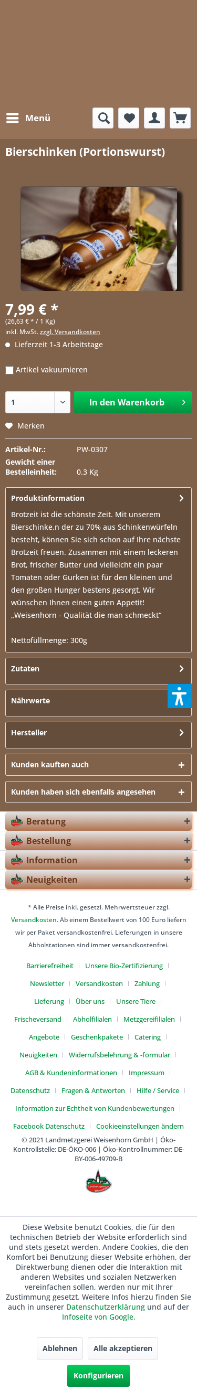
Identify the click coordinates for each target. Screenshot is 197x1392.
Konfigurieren (98, 1375)
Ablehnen (60, 1348)
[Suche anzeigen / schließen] (102, 118)
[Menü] (28, 118)
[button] (180, 696)
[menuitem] (28, 118)
